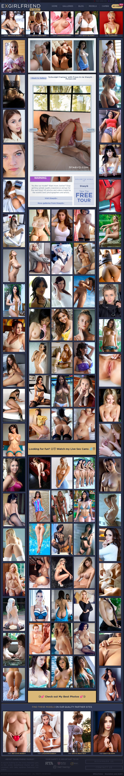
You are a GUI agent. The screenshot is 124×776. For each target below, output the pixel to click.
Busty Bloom (35, 1)
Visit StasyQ (51, 198)
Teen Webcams (101, 1)
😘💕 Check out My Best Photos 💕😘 (62, 697)
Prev (34, 130)
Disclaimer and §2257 (114, 774)
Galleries (68, 6)
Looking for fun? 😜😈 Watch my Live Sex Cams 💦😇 (62, 449)
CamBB (105, 6)
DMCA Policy (98, 774)
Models (93, 6)
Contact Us (104, 767)
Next (90, 130)
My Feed (117, 6)
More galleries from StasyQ (51, 203)
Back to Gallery (38, 78)
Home (54, 6)
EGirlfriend (21, 7)
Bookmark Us (104, 761)
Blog (81, 6)
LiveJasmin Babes (20, 1)
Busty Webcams (116, 1)
